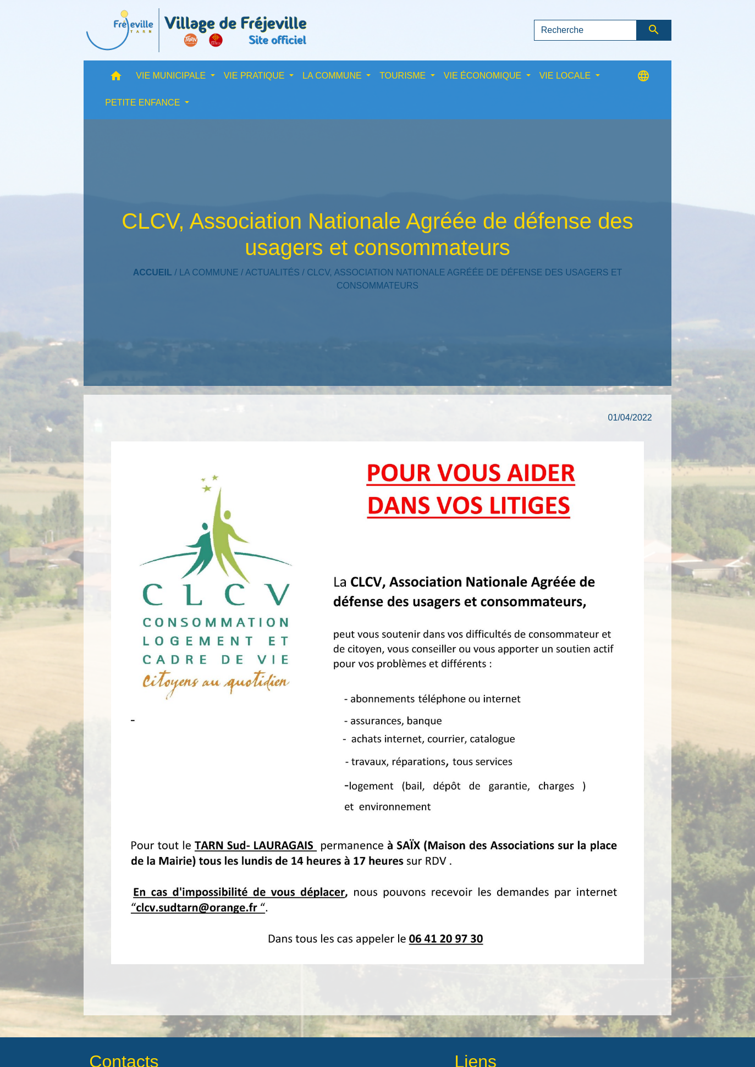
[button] (116, 78)
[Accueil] (196, 30)
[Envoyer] (654, 30)
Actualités (272, 272)
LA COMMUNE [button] (333, 75)
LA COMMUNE (209, 272)
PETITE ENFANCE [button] (143, 102)
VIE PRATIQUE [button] (255, 75)
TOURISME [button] (403, 75)
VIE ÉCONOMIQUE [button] (484, 75)
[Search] (585, 30)
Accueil (152, 272)
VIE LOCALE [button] (566, 75)
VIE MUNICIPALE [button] (172, 75)
